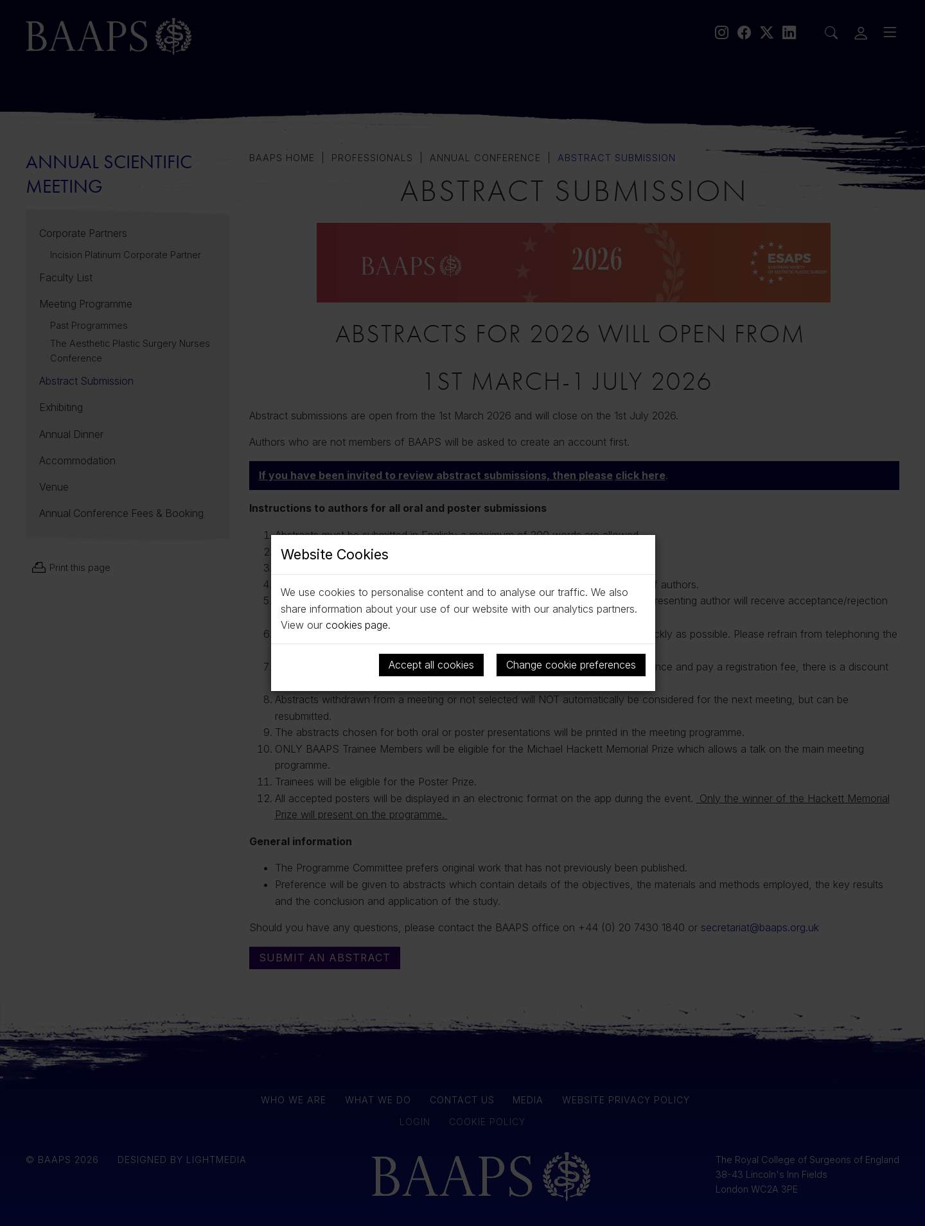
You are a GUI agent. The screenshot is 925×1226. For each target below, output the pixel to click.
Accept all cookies (431, 664)
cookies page (357, 624)
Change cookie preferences (571, 664)
